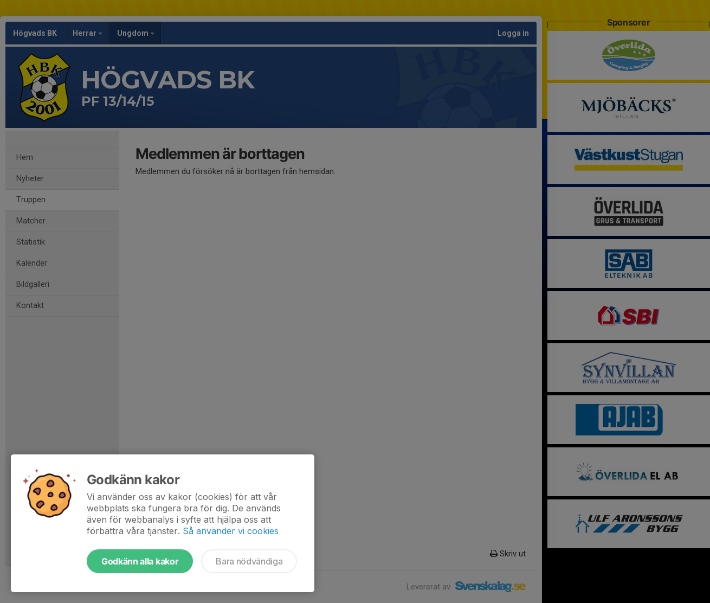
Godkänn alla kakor (139, 561)
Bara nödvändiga (249, 561)
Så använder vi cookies (231, 530)
